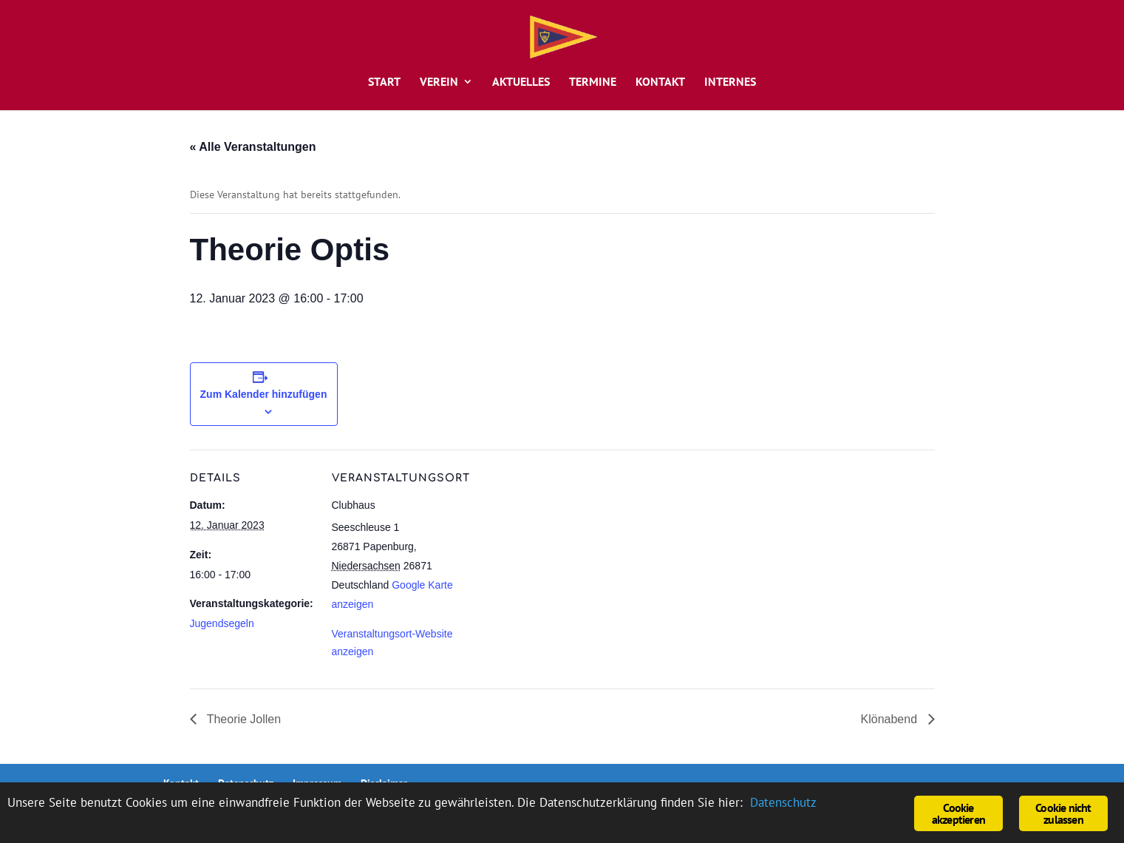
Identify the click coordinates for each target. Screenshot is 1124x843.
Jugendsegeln (222, 623)
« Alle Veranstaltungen (253, 146)
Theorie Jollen (243, 719)
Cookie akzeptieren (958, 813)
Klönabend (891, 719)
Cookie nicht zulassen (1063, 813)
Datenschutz (783, 802)
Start (384, 82)
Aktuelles (521, 82)
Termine (592, 82)
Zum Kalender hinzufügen (263, 394)
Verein (439, 82)
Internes (730, 82)
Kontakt (660, 82)
